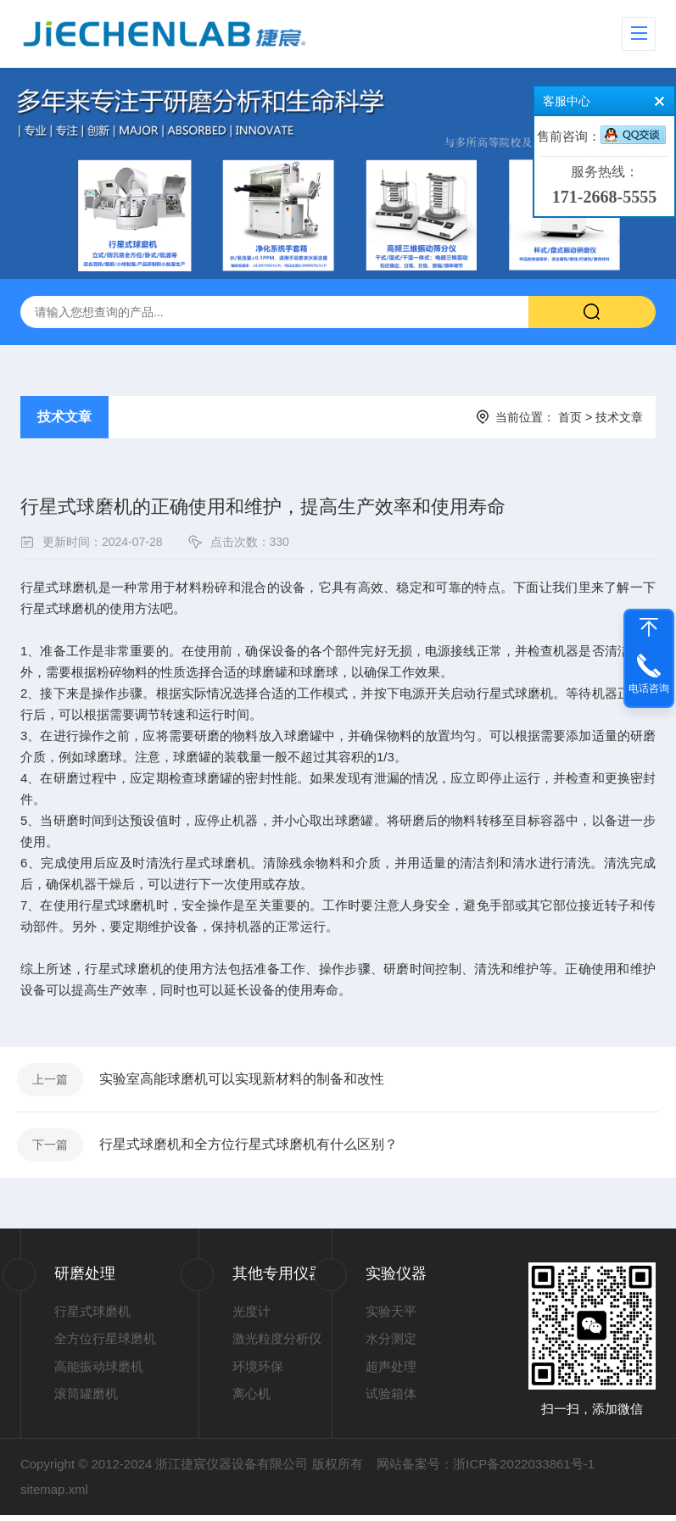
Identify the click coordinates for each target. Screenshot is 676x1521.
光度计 (251, 1317)
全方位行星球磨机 (105, 1345)
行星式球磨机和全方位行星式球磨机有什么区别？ (251, 1149)
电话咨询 (649, 688)
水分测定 (391, 1345)
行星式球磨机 (92, 1317)
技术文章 (64, 417)
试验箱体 (391, 1400)
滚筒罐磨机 (86, 1400)
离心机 (251, 1400)
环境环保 (257, 1372)
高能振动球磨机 (98, 1372)
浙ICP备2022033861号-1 (524, 1469)
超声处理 (391, 1372)
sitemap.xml (54, 1495)
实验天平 (391, 1317)
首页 (570, 417)
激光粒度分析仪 (276, 1345)
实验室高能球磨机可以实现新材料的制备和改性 (244, 1080)
